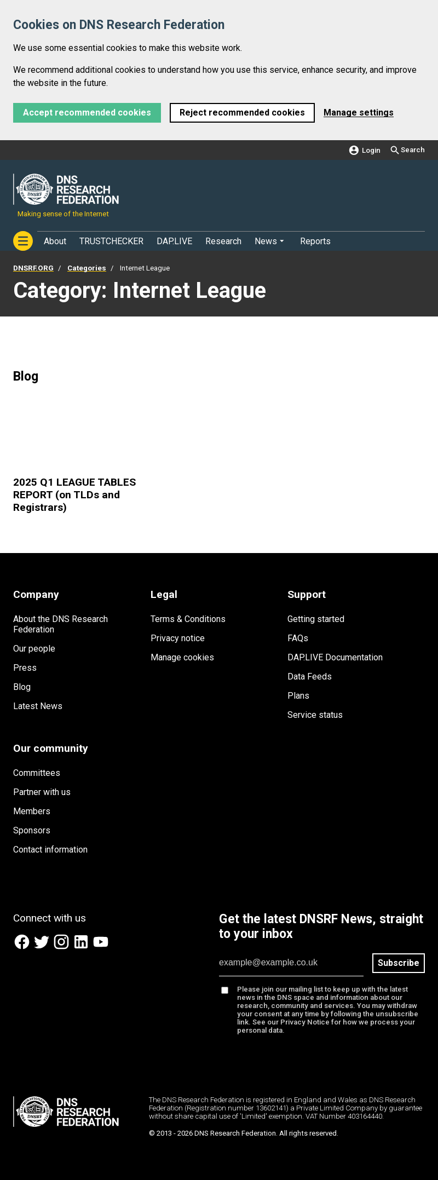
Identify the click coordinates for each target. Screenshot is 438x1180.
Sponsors (31, 830)
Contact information (50, 849)
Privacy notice (178, 638)
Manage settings (359, 112)
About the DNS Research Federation (60, 624)
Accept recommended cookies (87, 112)
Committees (36, 773)
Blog (22, 687)
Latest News (37, 706)
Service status (315, 715)
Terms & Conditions (188, 619)
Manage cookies (182, 657)
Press (25, 668)
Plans (298, 695)
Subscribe (398, 963)
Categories (86, 268)
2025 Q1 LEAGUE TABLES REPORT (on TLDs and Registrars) (74, 495)
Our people (34, 648)
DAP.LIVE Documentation (335, 657)
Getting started (315, 619)
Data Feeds (309, 676)
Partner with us (42, 792)
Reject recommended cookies (242, 112)
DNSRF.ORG (33, 268)
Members (31, 811)
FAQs (297, 638)
